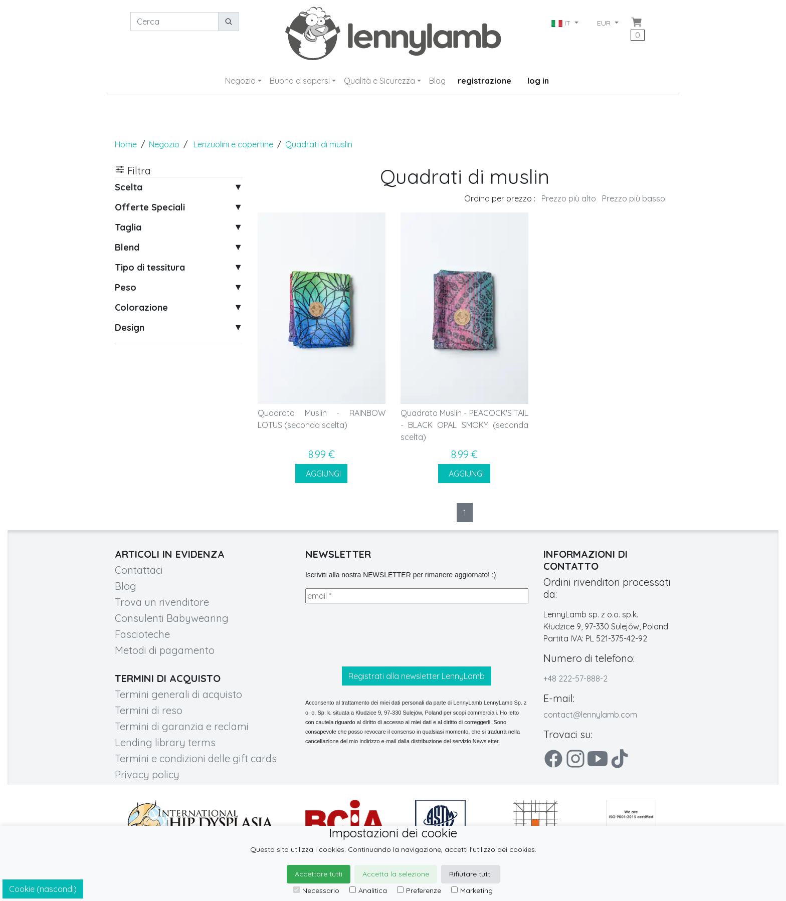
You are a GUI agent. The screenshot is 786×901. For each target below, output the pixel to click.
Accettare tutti (318, 873)
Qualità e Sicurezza (379, 81)
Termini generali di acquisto (178, 694)
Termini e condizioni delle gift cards (196, 758)
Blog (437, 81)
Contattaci (139, 570)
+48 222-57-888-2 (575, 678)
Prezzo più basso (633, 198)
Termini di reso (148, 710)
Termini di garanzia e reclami (182, 726)
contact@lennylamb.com (590, 715)
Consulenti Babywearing (172, 618)
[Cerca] (174, 21)
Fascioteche (142, 634)
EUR (605, 23)
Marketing (472, 890)
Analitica (368, 890)
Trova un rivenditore (162, 602)
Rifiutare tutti (470, 873)
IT (561, 23)
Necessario (316, 890)
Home (126, 144)
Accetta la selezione (395, 873)
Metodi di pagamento (165, 650)
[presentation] (381, 634)
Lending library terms (165, 742)
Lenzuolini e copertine (233, 144)
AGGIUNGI (321, 474)
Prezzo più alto (568, 198)
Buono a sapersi (300, 81)
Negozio (240, 81)
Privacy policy (147, 774)
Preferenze (419, 890)
